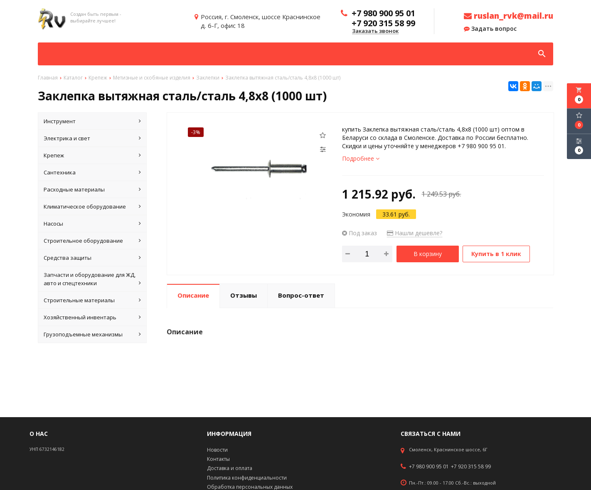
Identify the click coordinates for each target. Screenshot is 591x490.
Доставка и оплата (229, 468)
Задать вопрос (490, 29)
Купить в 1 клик (496, 254)
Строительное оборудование (92, 240)
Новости (217, 449)
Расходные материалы (92, 189)
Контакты (218, 459)
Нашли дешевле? (414, 233)
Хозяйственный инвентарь (92, 317)
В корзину (428, 254)
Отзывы (243, 295)
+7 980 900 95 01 (429, 466)
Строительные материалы (92, 300)
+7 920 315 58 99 (471, 466)
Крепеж (92, 155)
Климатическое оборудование (92, 206)
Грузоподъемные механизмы (92, 334)
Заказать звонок (375, 31)
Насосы (92, 223)
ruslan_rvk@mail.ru (508, 16)
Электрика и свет (92, 138)
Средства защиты (92, 258)
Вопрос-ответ (301, 295)
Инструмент (92, 121)
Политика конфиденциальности (247, 477)
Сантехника (92, 172)
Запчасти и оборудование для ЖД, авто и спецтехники (92, 279)
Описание (193, 295)
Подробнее (360, 158)
